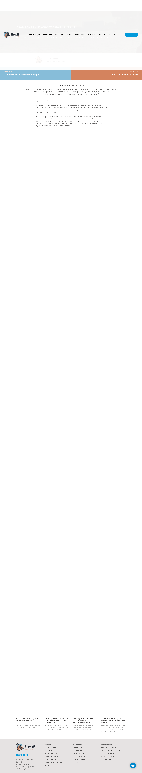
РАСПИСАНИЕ (47, 35)
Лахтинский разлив (79, 759)
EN (100, 35)
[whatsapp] (27, 755)
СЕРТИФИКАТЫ (66, 35)
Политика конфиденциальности (54, 762)
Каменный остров (78, 747)
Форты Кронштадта (107, 753)
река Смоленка (77, 762)
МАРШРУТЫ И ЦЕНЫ (33, 35)
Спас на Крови (77, 750)
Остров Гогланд (106, 759)
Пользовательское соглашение (54, 756)
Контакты (48, 765)
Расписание (48, 750)
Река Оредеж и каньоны (108, 747)
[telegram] (23, 755)
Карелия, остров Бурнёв (109, 756)
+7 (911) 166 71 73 (109, 35)
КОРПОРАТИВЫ (79, 35)
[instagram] (20, 755)
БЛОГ (56, 35)
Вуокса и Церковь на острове (110, 750)
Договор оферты (50, 759)
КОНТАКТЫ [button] (91, 35)
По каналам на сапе (79, 756)
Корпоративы (49, 753)
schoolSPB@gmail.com (26, 767)
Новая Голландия (78, 753)
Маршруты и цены (50, 747)
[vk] (17, 755)
